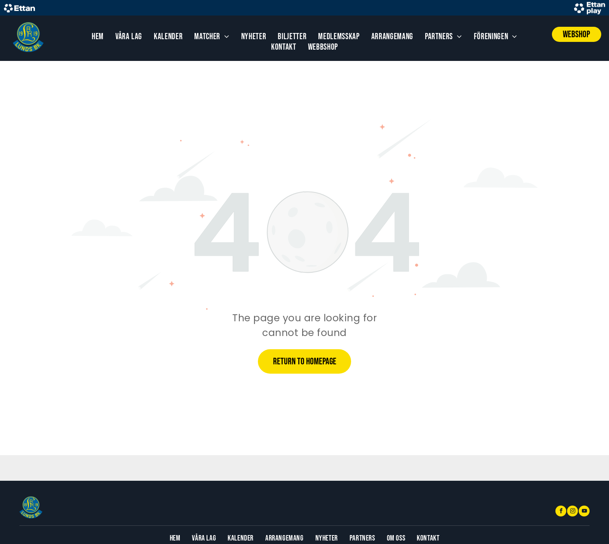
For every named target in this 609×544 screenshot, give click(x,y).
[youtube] (584, 512)
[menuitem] (98, 36)
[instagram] (572, 512)
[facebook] (560, 512)
